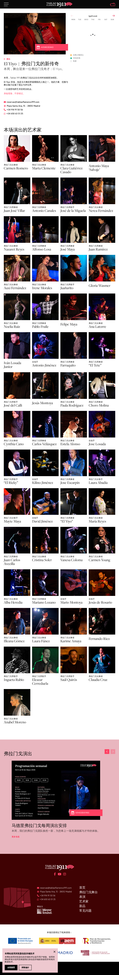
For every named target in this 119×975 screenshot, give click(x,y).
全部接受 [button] (11, 967)
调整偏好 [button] (25, 967)
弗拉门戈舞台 (88, 892)
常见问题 (85, 910)
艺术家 (83, 901)
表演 (82, 897)
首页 (82, 887)
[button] (113, 751)
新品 (82, 906)
